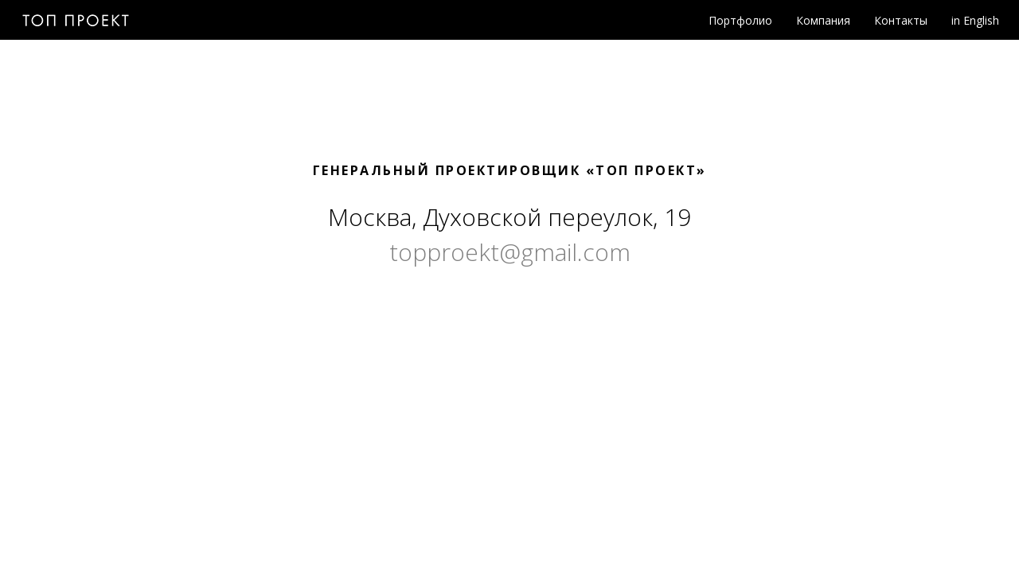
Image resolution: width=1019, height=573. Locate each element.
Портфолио (740, 20)
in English (975, 20)
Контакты (900, 20)
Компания (823, 20)
